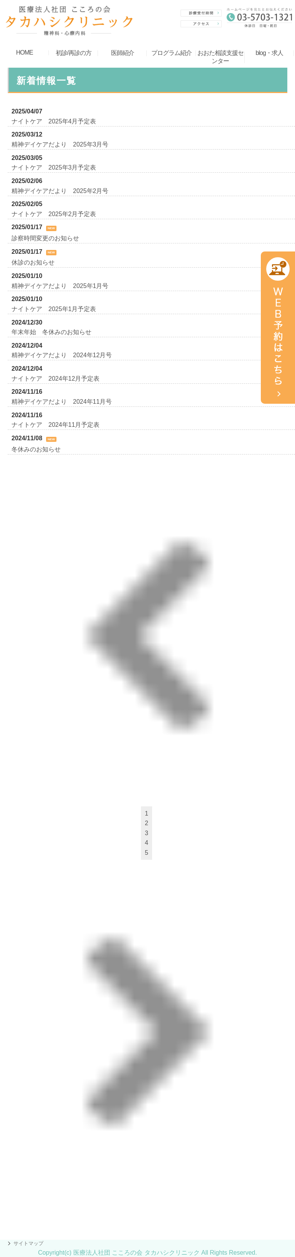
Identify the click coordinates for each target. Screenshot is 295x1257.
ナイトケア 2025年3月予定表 (54, 167)
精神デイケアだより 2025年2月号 (60, 191)
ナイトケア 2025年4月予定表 (54, 121)
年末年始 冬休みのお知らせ (51, 332)
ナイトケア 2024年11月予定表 (55, 424)
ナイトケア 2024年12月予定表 (55, 378)
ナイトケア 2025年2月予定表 (54, 214)
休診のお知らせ (33, 262)
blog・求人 (269, 53)
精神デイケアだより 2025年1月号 (60, 286)
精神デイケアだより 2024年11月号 (62, 401)
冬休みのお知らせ (36, 449)
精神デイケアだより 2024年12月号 (62, 355)
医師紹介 (122, 53)
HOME (24, 52)
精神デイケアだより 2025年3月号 (60, 144)
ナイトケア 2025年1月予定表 (54, 309)
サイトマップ (28, 1243)
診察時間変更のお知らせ (45, 238)
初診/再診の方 (73, 53)
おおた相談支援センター (220, 57)
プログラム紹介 (171, 53)
